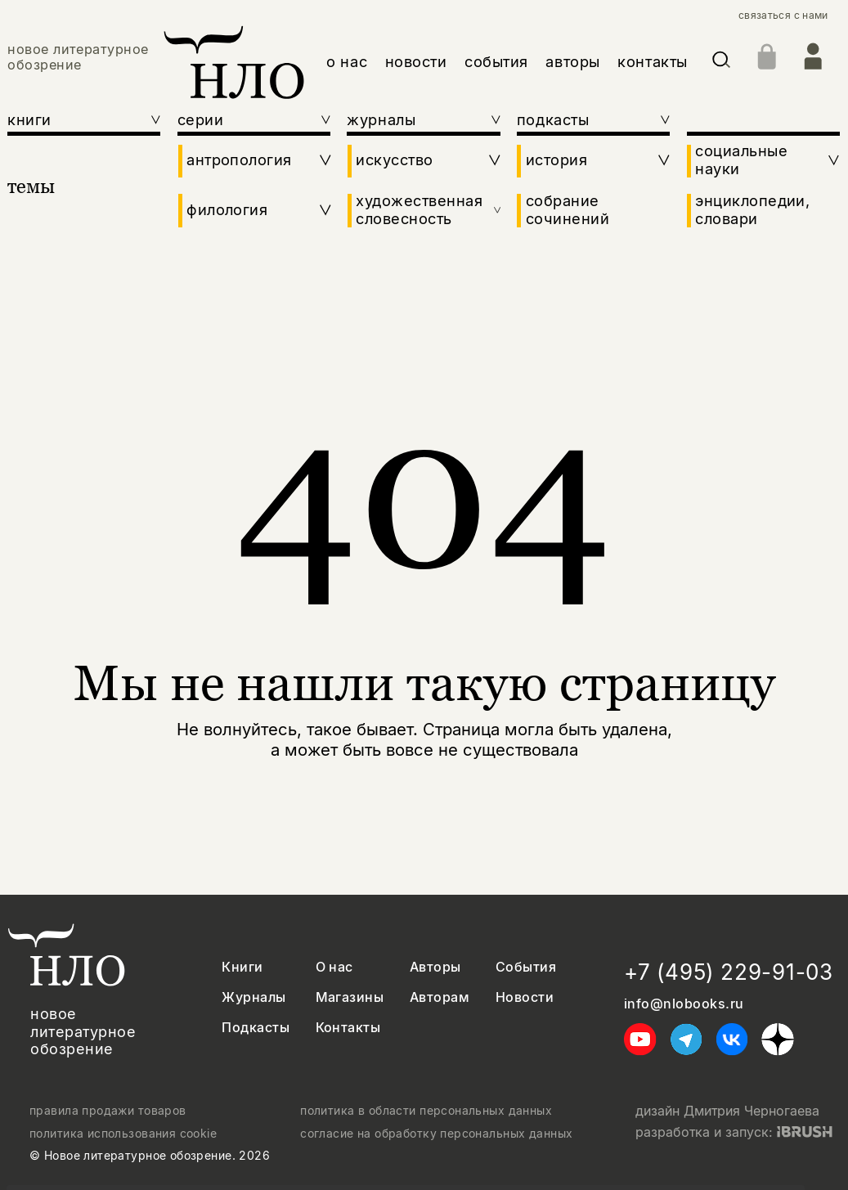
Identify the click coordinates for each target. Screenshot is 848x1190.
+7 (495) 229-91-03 (728, 972)
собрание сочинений (567, 209)
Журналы (253, 997)
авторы (572, 61)
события (496, 61)
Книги (242, 967)
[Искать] (721, 62)
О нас (334, 967)
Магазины (350, 997)
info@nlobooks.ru (684, 1004)
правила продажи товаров (107, 1110)
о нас (346, 61)
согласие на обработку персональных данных (436, 1133)
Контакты (348, 1027)
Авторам (439, 997)
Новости (525, 997)
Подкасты (255, 1027)
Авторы (435, 967)
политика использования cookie (123, 1133)
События (526, 967)
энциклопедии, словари (752, 209)
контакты (652, 61)
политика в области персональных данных (426, 1110)
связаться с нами (783, 15)
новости (416, 61)
